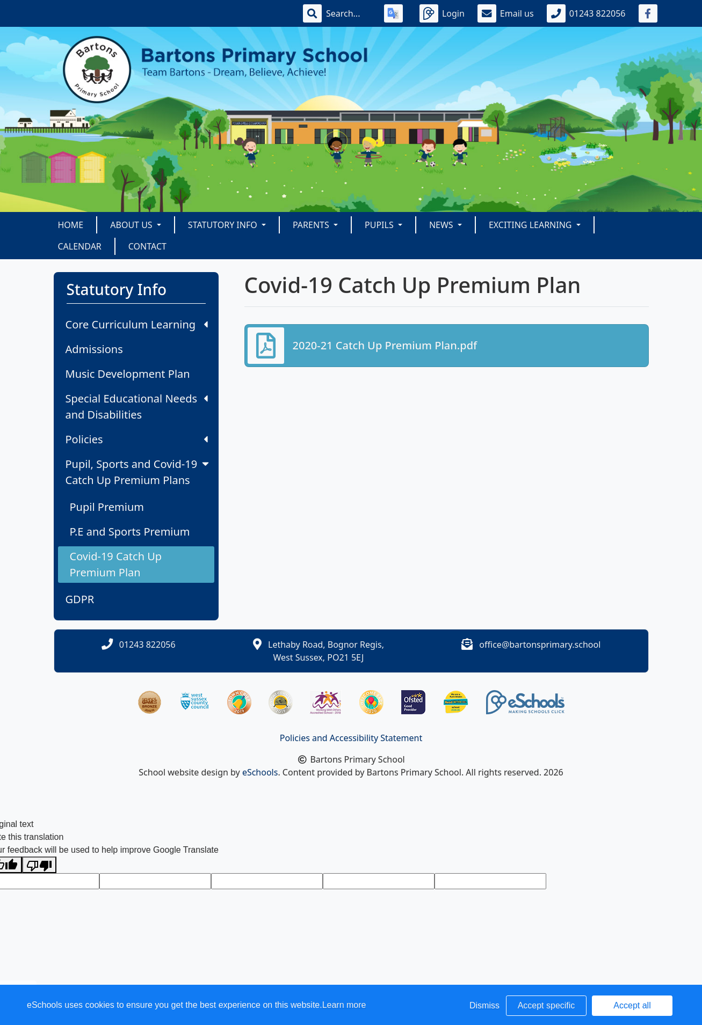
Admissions (94, 349)
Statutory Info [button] (223, 225)
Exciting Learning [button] (531, 225)
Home (71, 225)
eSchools (260, 772)
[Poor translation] (39, 864)
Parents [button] (312, 225)
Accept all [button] (631, 1005)
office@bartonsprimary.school (539, 644)
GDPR (80, 599)
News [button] (442, 225)
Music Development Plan (128, 374)
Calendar (80, 246)
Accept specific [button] (546, 1005)
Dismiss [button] (484, 1005)
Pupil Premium (107, 507)
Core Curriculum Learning (137, 324)
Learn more (344, 1004)
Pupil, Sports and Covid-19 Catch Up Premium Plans (138, 472)
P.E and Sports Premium (130, 531)
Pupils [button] (380, 225)
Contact (147, 246)
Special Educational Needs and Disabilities (137, 406)
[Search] (348, 13)
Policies (137, 439)
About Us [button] (132, 225)
